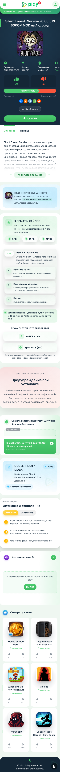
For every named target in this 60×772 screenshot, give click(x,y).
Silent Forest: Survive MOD (37, 199)
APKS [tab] (47, 238)
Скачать (30, 119)
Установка (11, 512)
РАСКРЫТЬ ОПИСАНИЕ (30, 175)
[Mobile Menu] (4, 4)
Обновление (27, 512)
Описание (9, 130)
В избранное (30, 109)
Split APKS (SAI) (30, 347)
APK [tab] (13, 238)
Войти (30, 586)
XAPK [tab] (30, 238)
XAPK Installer (30, 336)
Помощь (24, 130)
